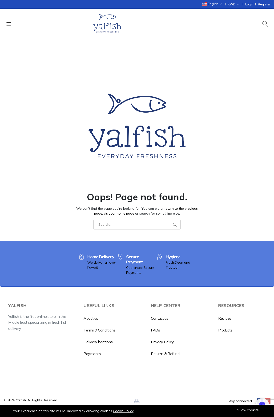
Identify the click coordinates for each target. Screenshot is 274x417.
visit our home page (119, 213)
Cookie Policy (123, 411)
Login (249, 4)
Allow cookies (247, 410)
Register (264, 4)
